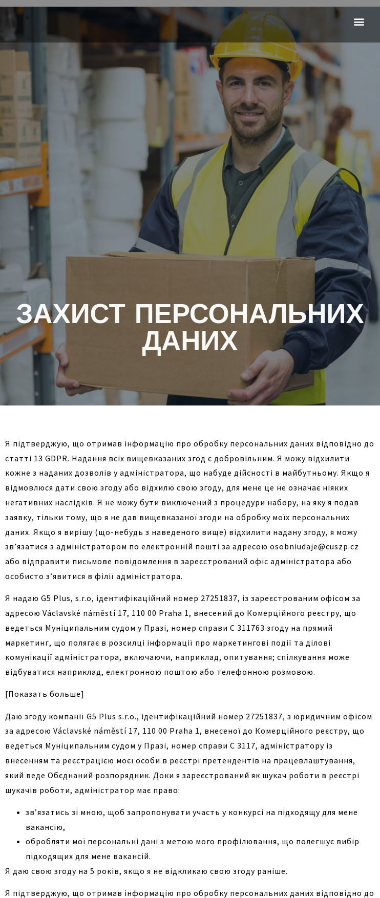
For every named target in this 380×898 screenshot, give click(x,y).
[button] (358, 21)
